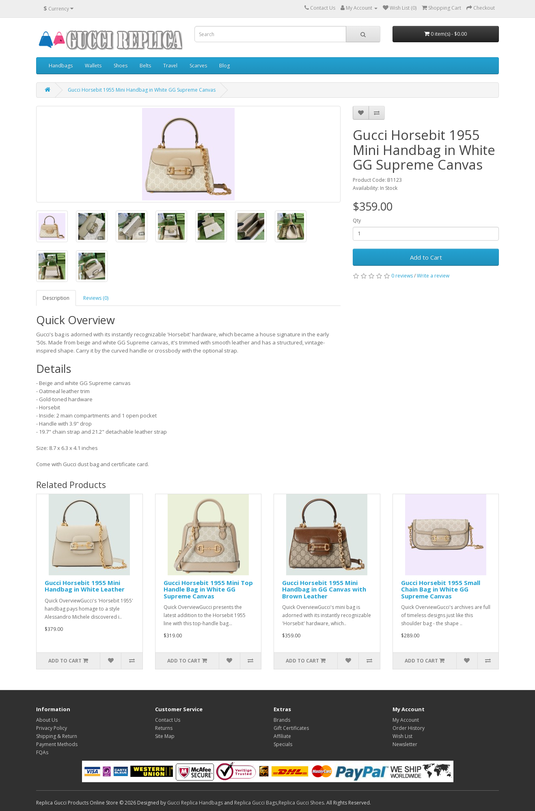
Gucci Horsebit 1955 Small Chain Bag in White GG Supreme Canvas (440, 589)
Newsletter (405, 744)
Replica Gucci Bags (255, 802)
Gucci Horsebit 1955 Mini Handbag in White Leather (85, 586)
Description (56, 298)
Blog (224, 65)
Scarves (198, 65)
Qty (357, 220)
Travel (170, 65)
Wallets (93, 65)
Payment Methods (57, 744)
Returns (164, 728)
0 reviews (402, 275)
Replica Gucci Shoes (301, 802)
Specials (283, 744)
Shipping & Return (56, 736)
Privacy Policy (51, 728)
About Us (47, 719)
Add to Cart (426, 257)
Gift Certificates (291, 728)
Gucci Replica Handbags (195, 802)
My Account (406, 719)
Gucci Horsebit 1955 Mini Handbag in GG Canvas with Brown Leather (324, 589)
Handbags (61, 65)
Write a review (433, 275)
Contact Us (167, 719)
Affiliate (282, 736)
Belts (145, 65)
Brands (282, 719)
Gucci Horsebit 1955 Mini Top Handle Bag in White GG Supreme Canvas (208, 589)
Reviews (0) (95, 298)
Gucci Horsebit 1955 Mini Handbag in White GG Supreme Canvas (142, 89)
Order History (409, 728)
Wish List (402, 736)
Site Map (165, 736)
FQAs (42, 752)
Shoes (120, 65)
